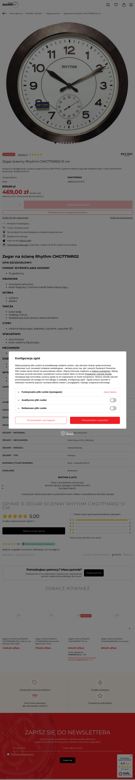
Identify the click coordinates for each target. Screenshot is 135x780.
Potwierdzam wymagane (41, 420)
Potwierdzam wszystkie (95, 420)
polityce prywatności (101, 371)
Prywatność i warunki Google (98, 374)
